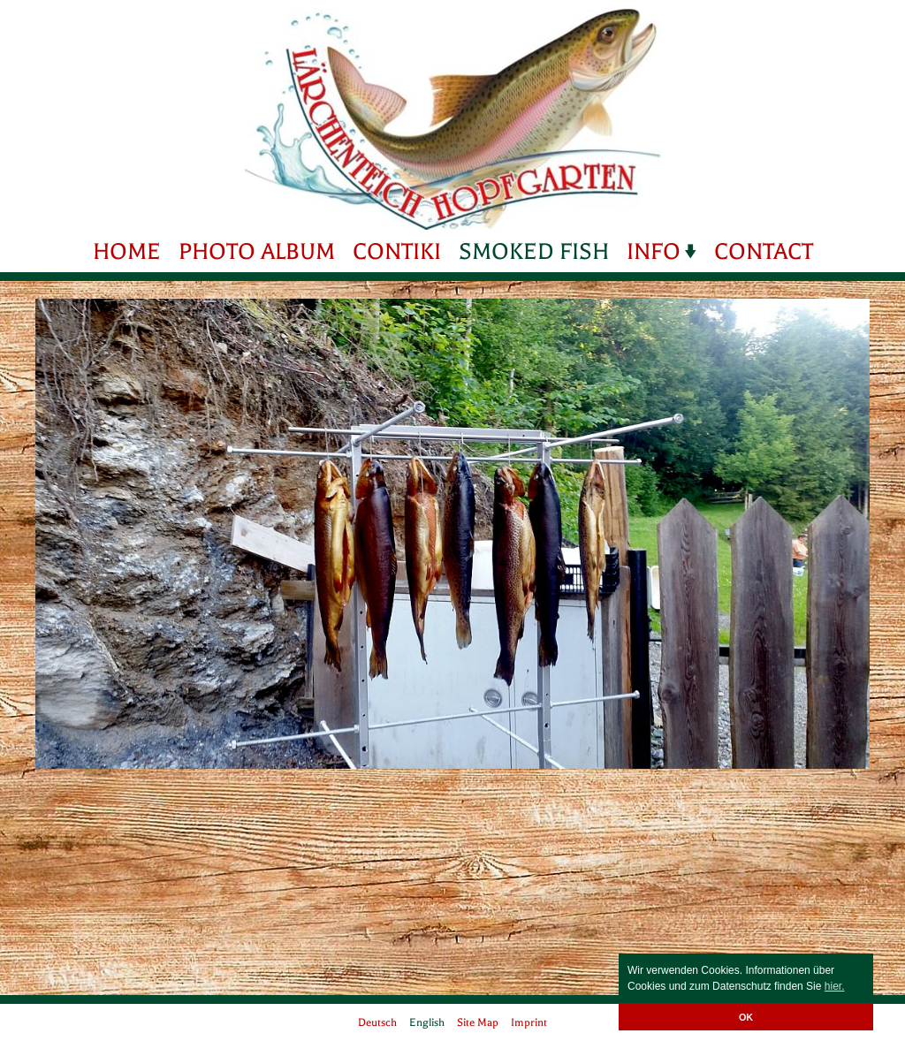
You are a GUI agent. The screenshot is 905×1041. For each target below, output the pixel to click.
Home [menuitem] (127, 251)
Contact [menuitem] (763, 251)
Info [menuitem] (654, 251)
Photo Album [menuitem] (257, 251)
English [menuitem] (427, 1022)
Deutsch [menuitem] (377, 1022)
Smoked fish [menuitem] (534, 251)
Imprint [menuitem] (529, 1022)
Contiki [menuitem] (397, 251)
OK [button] (746, 1017)
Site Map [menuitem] (477, 1022)
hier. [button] (835, 986)
